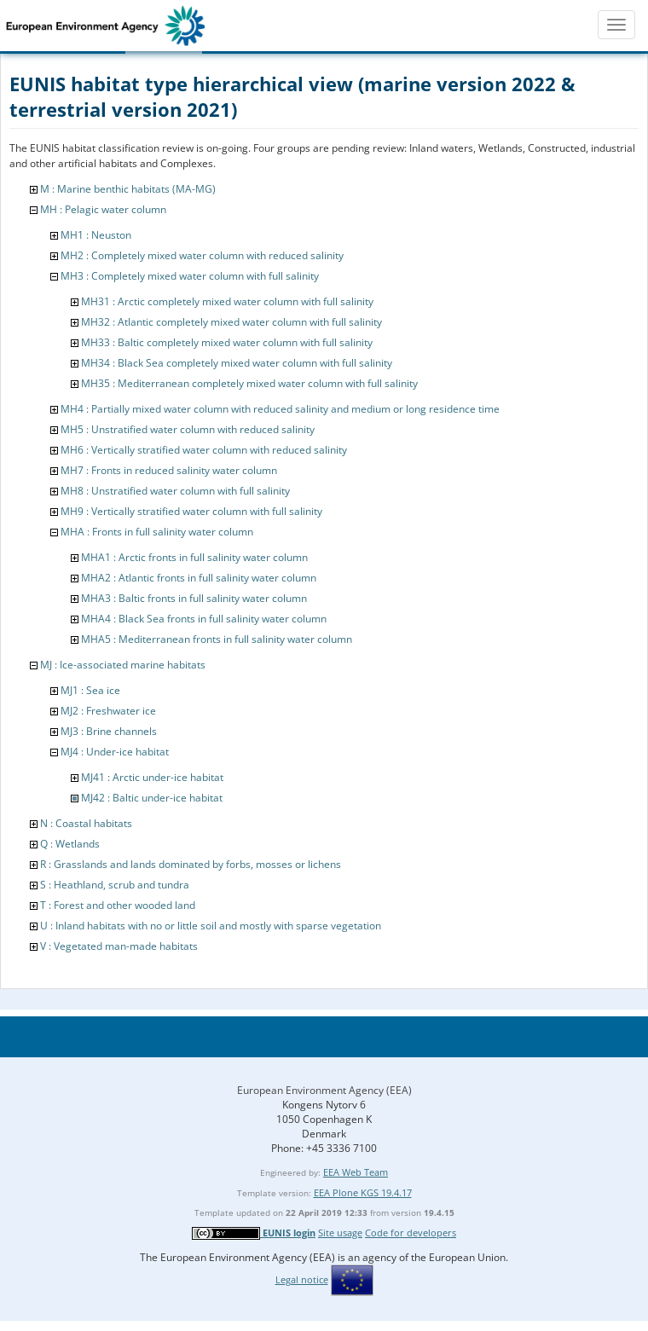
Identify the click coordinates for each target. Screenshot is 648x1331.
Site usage (340, 1232)
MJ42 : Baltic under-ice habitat (152, 797)
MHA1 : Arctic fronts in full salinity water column (194, 557)
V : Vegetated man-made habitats (119, 946)
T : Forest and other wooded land (117, 905)
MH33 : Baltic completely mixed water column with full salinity (227, 342)
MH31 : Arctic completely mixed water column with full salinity (227, 301)
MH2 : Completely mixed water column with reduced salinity (202, 255)
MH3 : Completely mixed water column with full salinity (190, 276)
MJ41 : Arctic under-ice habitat (152, 777)
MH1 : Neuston (96, 235)
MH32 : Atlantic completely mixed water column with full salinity (231, 322)
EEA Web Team (355, 1172)
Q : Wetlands (70, 843)
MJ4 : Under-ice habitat (115, 751)
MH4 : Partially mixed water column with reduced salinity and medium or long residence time (280, 409)
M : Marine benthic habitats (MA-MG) (128, 189)
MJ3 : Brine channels (109, 731)
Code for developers (410, 1232)
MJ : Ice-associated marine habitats (122, 664)
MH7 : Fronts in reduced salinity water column (169, 470)
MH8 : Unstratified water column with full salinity (175, 490)
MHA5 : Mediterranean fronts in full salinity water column (216, 639)
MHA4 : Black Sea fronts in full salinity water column (204, 618)
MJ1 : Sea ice (90, 690)
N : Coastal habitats (86, 823)
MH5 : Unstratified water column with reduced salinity (188, 429)
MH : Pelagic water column (103, 209)
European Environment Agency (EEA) (324, 1090)
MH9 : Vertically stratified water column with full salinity (191, 511)
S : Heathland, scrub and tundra (114, 884)
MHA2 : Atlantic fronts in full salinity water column (198, 577)
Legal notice (301, 1279)
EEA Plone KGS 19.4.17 (363, 1192)
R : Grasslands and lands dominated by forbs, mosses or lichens (190, 864)
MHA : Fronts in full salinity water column (157, 531)
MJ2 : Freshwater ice (108, 710)
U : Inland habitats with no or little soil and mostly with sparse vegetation (210, 925)
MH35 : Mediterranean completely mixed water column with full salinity (249, 383)
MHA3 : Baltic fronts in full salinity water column (194, 598)
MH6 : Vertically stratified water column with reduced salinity (204, 450)
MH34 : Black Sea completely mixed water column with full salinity (236, 363)
